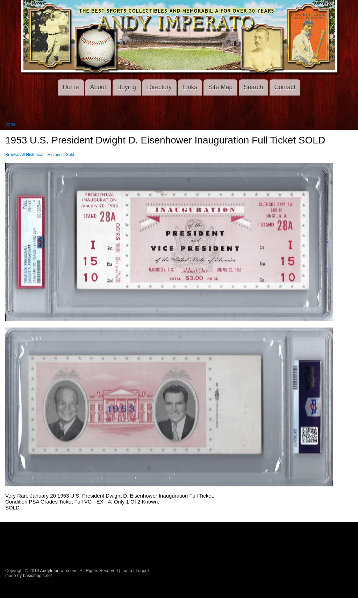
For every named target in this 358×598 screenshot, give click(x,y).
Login (126, 570)
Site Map (220, 87)
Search (253, 87)
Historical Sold (61, 154)
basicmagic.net (37, 575)
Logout (142, 570)
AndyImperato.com (58, 570)
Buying (126, 87)
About (98, 87)
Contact (284, 87)
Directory (159, 87)
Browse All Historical (24, 154)
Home (71, 87)
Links (190, 87)
